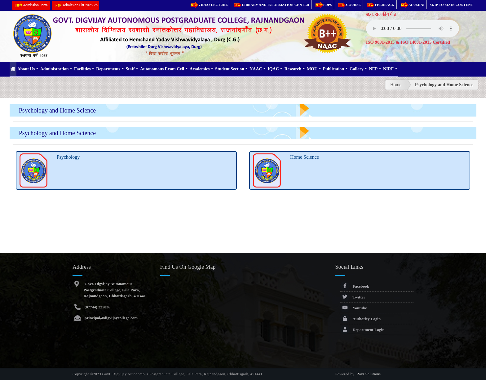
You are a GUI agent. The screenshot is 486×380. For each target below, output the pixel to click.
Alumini (412, 5)
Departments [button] (108, 69)
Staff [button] (130, 69)
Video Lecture (208, 5)
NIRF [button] (388, 69)
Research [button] (292, 69)
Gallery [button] (357, 69)
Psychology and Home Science (444, 84)
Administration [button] (54, 69)
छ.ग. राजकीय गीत (381, 14)
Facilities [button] (82, 69)
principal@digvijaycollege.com (110, 318)
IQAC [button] (273, 69)
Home (395, 84)
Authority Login (360, 318)
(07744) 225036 (96, 307)
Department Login (362, 329)
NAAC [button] (256, 69)
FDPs (322, 5)
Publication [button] (333, 69)
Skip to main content (451, 5)
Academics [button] (200, 69)
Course (348, 5)
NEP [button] (373, 69)
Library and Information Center (270, 5)
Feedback (380, 5)
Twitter (352, 297)
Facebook (354, 286)
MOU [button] (312, 69)
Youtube (353, 308)
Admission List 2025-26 (75, 5)
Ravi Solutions (369, 374)
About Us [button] (26, 69)
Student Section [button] (229, 69)
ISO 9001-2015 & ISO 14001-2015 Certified (408, 42)
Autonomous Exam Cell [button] (162, 69)
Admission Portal (31, 5)
